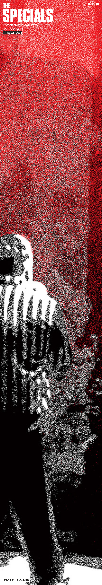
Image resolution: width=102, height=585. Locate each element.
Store (8, 580)
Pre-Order (12, 32)
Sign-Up (23, 580)
